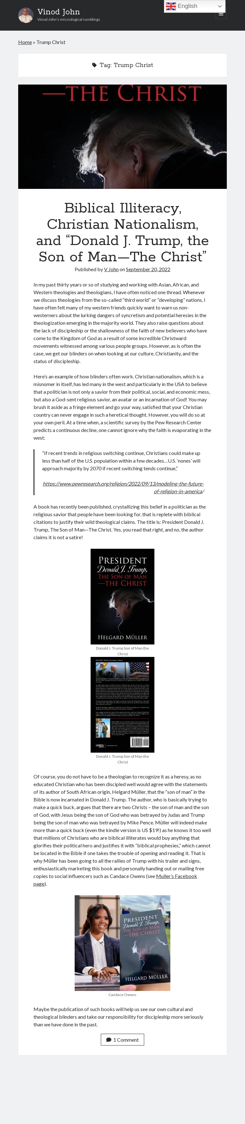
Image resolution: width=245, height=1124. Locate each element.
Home (25, 42)
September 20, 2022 (148, 269)
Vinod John (58, 12)
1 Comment (122, 1040)
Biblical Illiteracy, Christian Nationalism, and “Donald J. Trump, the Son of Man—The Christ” (122, 137)
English (181, 6)
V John (111, 269)
